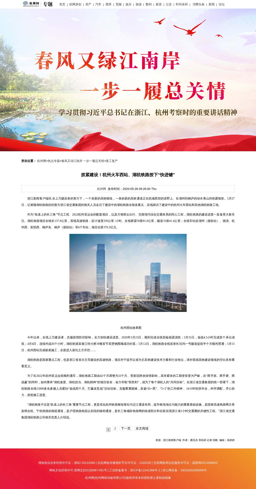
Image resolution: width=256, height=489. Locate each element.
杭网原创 (75, 4)
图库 (109, 4)
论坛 (222, 4)
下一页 (126, 428)
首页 (62, 4)
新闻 (212, 4)
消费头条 (199, 4)
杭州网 (41, 161)
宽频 (119, 4)
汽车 (98, 4)
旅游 (139, 4)
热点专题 (54, 161)
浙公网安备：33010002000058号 (185, 470)
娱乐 (129, 4)
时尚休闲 (182, 4)
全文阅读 (142, 428)
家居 (159, 4)
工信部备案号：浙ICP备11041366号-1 (134, 470)
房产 (88, 4)
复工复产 (112, 161)
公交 (169, 4)
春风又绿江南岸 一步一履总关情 (82, 161)
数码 (149, 4)
